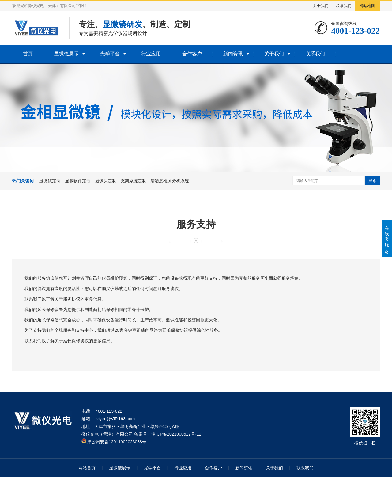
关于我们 (321, 5)
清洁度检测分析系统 (169, 180)
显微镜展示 (66, 53)
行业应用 (151, 53)
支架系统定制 (133, 180)
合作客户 (192, 53)
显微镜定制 (50, 180)
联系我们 (344, 5)
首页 (28, 53)
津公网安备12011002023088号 (113, 441)
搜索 (372, 180)
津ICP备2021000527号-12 (176, 434)
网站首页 (87, 467)
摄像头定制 (105, 180)
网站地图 (367, 5)
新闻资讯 (233, 53)
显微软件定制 (78, 180)
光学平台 (110, 53)
